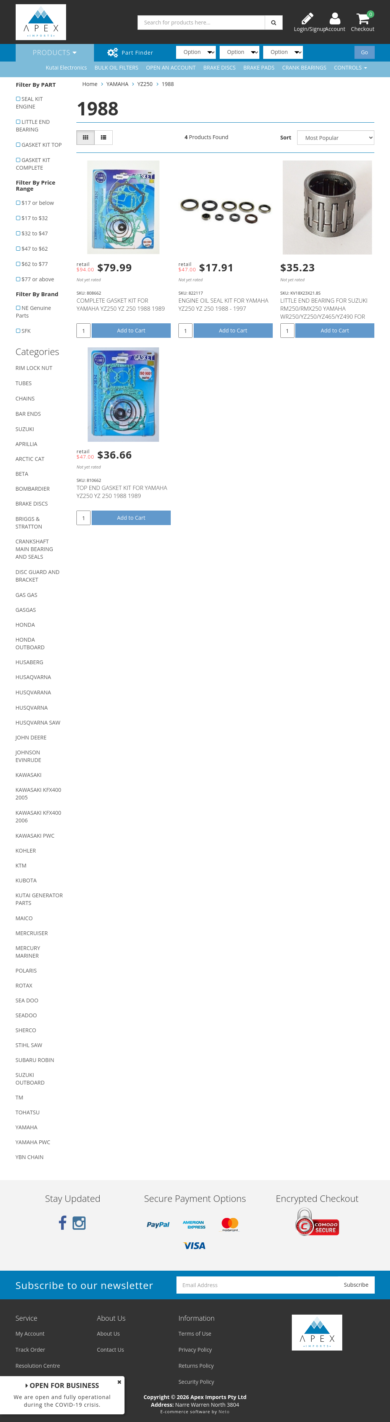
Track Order (30, 1349)
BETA (22, 473)
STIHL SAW (29, 1045)
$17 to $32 (35, 218)
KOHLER (26, 850)
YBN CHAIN (30, 1157)
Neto (224, 1411)
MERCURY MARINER (28, 951)
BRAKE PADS (259, 67)
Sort (285, 137)
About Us (108, 1333)
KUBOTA (26, 880)
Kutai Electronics (66, 67)
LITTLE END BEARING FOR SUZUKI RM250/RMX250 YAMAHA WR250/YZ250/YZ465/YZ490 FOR (323, 308)
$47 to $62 (35, 248)
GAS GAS (26, 594)
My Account (30, 1333)
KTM (21, 865)
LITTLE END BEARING (33, 125)
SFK (26, 330)
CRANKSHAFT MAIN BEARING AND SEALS (34, 549)
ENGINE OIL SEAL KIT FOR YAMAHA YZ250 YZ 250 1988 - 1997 (223, 304)
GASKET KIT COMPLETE (33, 163)
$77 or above (38, 279)
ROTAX (24, 985)
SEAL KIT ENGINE (29, 102)
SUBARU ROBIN (35, 1060)
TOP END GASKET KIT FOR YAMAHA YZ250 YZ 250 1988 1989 (121, 491)
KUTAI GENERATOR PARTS (39, 899)
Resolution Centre (38, 1365)
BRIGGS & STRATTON (29, 522)
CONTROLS (350, 67)
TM (19, 1097)
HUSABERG (30, 662)
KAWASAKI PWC (35, 835)
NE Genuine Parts (33, 311)
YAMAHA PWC (33, 1142)
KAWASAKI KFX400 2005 (38, 793)
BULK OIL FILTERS (116, 67)
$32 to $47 (35, 233)
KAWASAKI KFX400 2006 (38, 816)
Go (364, 52)
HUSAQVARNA (33, 677)
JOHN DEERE (31, 737)
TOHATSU (28, 1112)
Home (89, 84)
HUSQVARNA (32, 707)
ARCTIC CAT (30, 458)
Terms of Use (194, 1333)
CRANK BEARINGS (304, 67)
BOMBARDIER (33, 488)
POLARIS (26, 970)
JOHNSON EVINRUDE (28, 756)
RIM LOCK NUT (34, 367)
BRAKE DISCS (219, 67)
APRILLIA (26, 444)
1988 (168, 84)
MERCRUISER (32, 933)
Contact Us (110, 1349)
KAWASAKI (29, 774)
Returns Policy (196, 1365)
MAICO (24, 918)
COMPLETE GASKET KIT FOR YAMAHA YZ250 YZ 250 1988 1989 (120, 304)
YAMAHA (26, 1127)
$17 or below (38, 202)
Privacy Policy (195, 1349)
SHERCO (26, 1030)
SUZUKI (25, 429)
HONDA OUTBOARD (30, 643)
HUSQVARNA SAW (38, 722)
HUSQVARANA (33, 692)
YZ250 (145, 84)
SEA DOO (27, 1000)
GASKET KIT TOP (42, 144)
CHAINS (25, 398)
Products (55, 52)
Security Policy (196, 1381)
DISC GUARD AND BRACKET (38, 575)
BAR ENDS (28, 413)
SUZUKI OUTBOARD (30, 1078)
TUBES (24, 383)
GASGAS (26, 609)
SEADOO (26, 1015)
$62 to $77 (35, 264)
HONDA (25, 624)
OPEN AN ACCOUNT (171, 67)
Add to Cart (131, 330)
